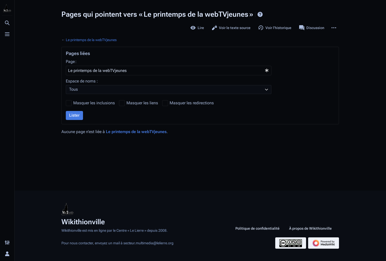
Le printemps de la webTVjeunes (91, 40)
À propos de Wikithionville (310, 228)
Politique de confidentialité (257, 228)
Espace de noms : (82, 81)
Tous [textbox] (73, 89)
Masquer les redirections (192, 102)
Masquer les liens (142, 102)
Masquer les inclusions (94, 102)
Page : (71, 61)
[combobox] (168, 70)
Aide (260, 14)
